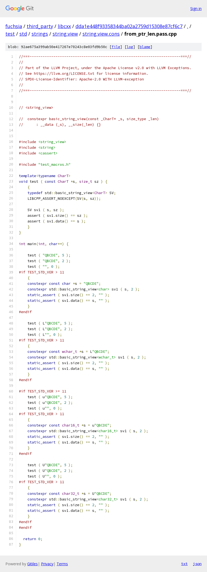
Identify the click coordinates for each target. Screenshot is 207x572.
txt (184, 563)
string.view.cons (101, 34)
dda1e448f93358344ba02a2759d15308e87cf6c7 (128, 26)
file (116, 47)
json (197, 563)
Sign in (196, 8)
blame (145, 47)
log (130, 47)
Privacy (47, 563)
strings (40, 34)
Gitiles (32, 563)
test (10, 34)
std (23, 34)
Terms (62, 563)
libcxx (64, 26)
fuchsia (13, 26)
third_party (40, 26)
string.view (65, 34)
